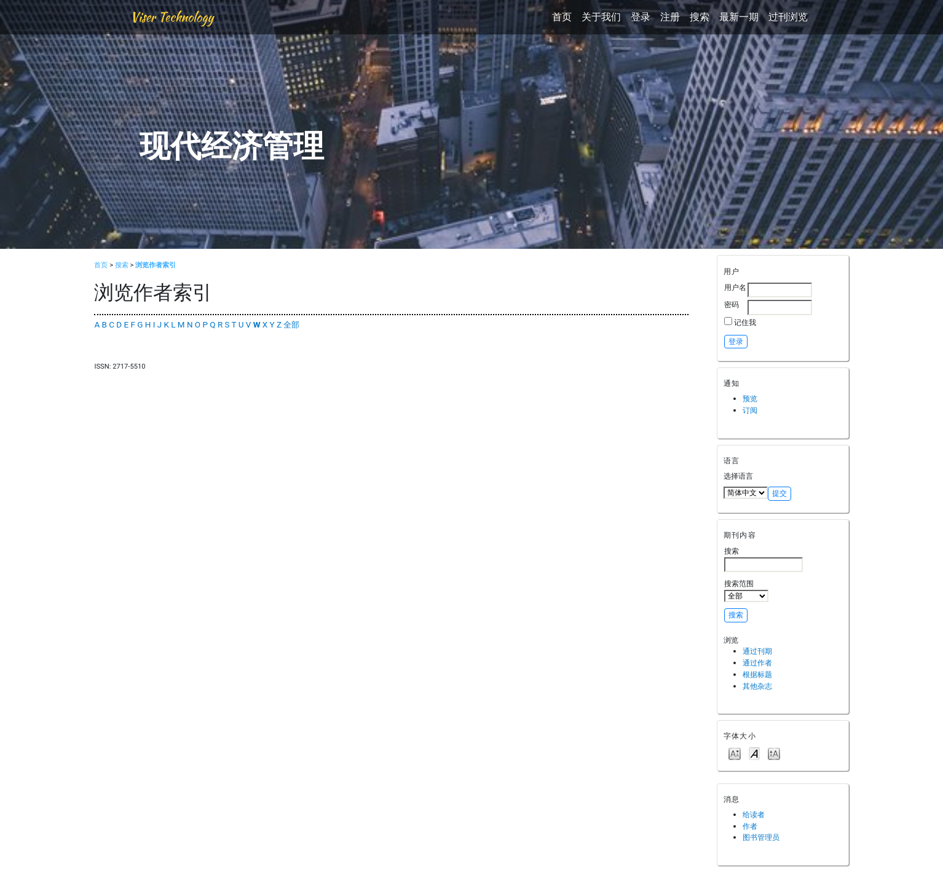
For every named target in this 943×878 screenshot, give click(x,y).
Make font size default (754, 753)
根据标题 (757, 674)
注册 (670, 17)
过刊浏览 (788, 17)
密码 (731, 304)
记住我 (745, 322)
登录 (640, 17)
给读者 (754, 814)
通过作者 (757, 662)
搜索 (699, 17)
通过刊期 (757, 651)
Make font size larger (774, 753)
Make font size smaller (734, 753)
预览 (750, 398)
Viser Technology (171, 17)
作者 (750, 826)
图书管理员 (761, 837)
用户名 (735, 287)
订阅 (750, 410)
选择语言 (738, 475)
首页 (562, 17)
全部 (291, 324)
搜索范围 (746, 590)
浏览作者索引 (155, 265)
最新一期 (739, 17)
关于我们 (601, 17)
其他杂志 (757, 686)
